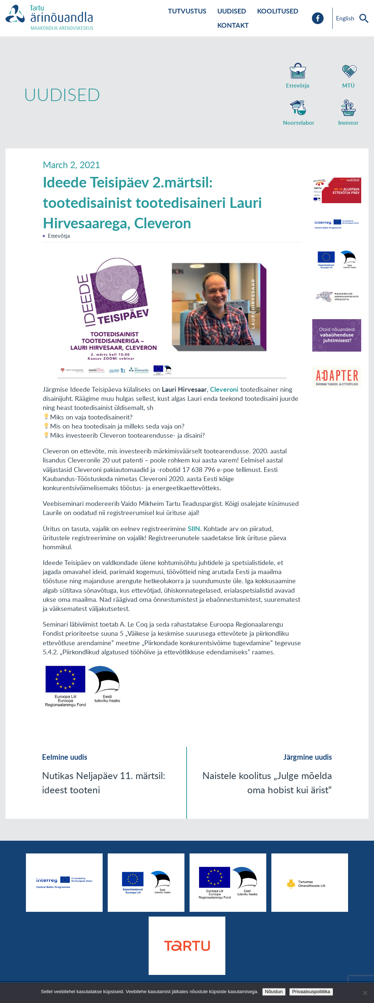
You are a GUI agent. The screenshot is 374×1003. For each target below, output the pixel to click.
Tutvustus (187, 11)
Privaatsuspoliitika (311, 991)
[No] (365, 992)
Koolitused (277, 11)
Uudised (231, 11)
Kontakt (233, 25)
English (345, 18)
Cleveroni (224, 389)
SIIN (194, 528)
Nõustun (274, 991)
